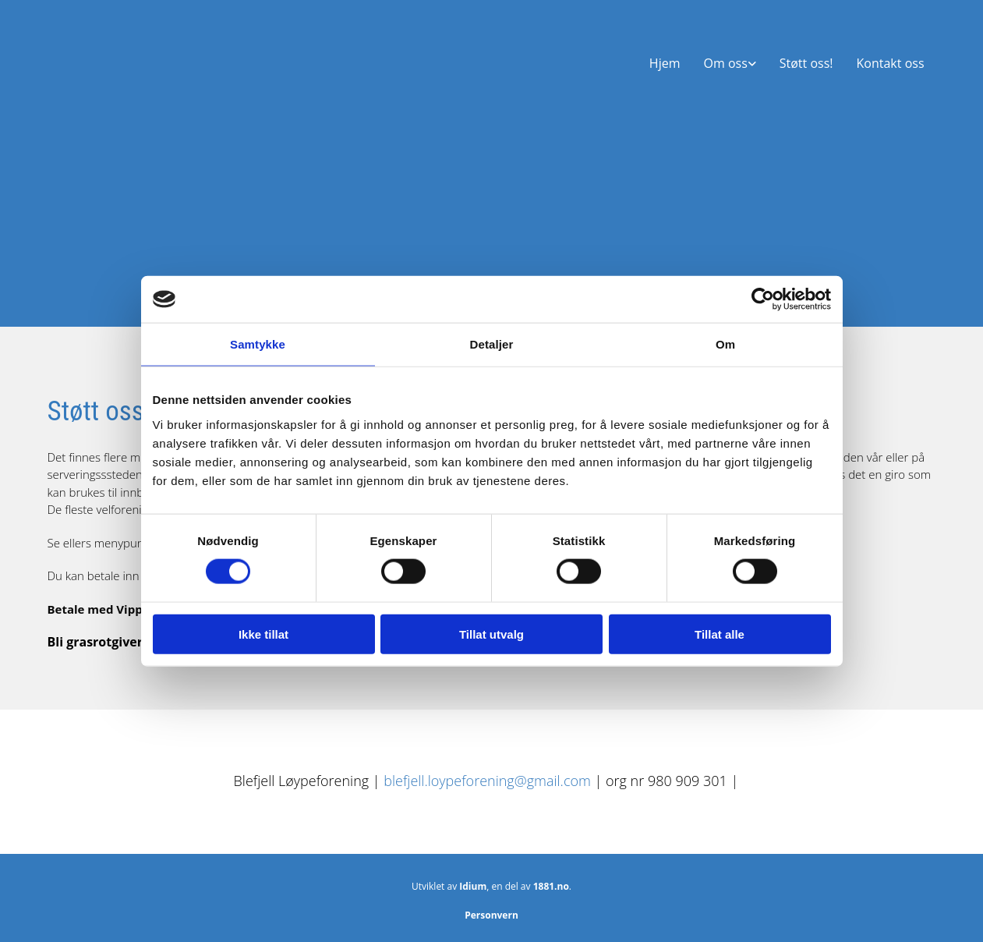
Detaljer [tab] (492, 344)
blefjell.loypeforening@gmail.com (489, 780)
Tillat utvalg (491, 633)
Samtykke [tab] (257, 344)
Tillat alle (719, 633)
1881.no (551, 886)
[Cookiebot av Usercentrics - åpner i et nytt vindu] (763, 299)
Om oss (725, 63)
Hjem (665, 63)
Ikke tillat (263, 633)
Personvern (491, 915)
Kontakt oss (891, 63)
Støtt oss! (806, 63)
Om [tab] (725, 344)
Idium (472, 886)
